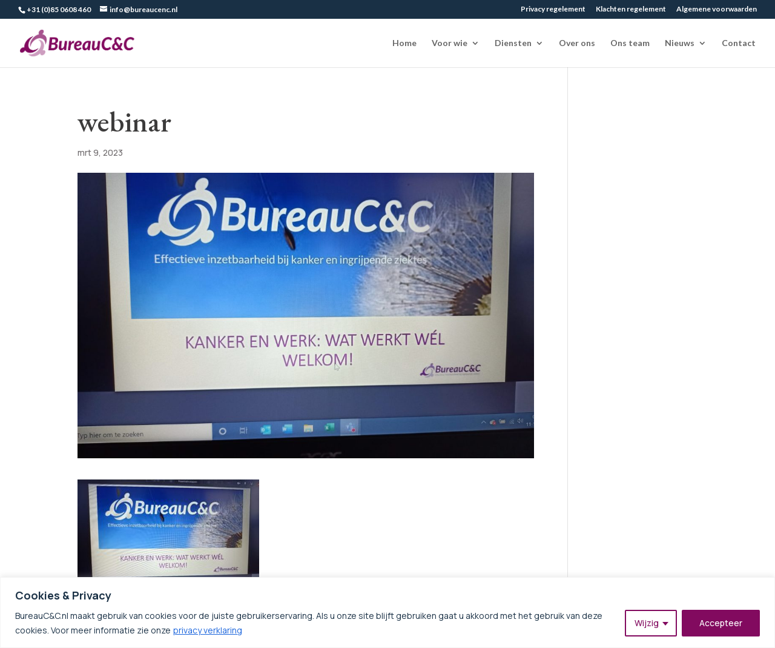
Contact (739, 43)
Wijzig (647, 623)
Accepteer (720, 623)
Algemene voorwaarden (716, 9)
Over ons (577, 43)
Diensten (513, 43)
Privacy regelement (553, 9)
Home (404, 43)
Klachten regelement (631, 9)
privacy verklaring (207, 630)
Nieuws (679, 43)
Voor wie (449, 43)
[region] (387, 612)
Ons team (630, 43)
